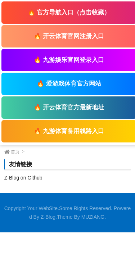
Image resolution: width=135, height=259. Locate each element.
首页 (15, 151)
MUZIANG (93, 217)
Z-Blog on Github (23, 178)
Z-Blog (48, 217)
